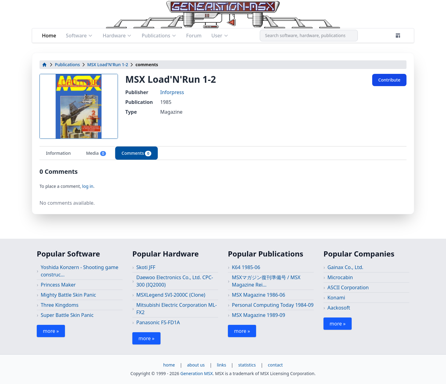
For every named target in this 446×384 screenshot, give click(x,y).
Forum (194, 35)
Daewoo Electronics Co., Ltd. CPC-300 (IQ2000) (174, 281)
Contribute (389, 80)
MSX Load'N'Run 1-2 (107, 64)
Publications (159, 35)
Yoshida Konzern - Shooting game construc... (79, 271)
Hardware (117, 35)
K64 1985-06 (246, 267)
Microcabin (340, 277)
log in (87, 186)
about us (196, 365)
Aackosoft (338, 307)
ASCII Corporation (348, 287)
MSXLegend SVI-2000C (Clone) (170, 294)
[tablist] (223, 153)
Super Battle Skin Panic (67, 315)
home (169, 365)
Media (96, 153)
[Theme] (398, 35)
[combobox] (309, 35)
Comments (136, 153)
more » (51, 331)
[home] (44, 64)
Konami (336, 297)
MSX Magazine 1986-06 (258, 294)
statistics (247, 365)
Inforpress (172, 92)
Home (49, 35)
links (221, 365)
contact (275, 365)
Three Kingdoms (59, 305)
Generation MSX (196, 373)
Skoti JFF (145, 267)
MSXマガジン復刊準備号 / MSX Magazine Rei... (266, 281)
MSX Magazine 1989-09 (258, 315)
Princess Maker (58, 284)
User (220, 35)
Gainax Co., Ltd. (345, 267)
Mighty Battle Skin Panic (68, 294)
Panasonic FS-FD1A (158, 322)
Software (79, 35)
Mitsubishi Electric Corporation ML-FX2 (176, 309)
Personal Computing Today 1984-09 (273, 305)
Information (58, 153)
